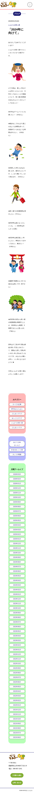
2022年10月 (17, 663)
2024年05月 (17, 576)
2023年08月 (17, 617)
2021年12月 (17, 709)
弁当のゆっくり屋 (17, 450)
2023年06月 (17, 626)
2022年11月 (17, 659)
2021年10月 (17, 719)
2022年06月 (17, 682)
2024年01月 (17, 594)
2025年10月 (17, 497)
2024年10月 (17, 553)
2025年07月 (17, 511)
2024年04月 (17, 580)
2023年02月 (17, 645)
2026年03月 (17, 474)
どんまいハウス (17, 427)
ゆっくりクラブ (17, 418)
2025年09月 (17, 502)
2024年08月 (17, 562)
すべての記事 (17, 404)
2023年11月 (17, 603)
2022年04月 (17, 691)
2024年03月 (17, 585)
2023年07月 (17, 622)
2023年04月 (17, 636)
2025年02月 (17, 534)
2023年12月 (17, 599)
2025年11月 (17, 493)
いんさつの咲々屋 (17, 423)
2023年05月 (17, 631)
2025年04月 (17, 525)
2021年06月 (17, 737)
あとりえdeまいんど (17, 443)
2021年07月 (17, 733)
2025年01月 (17, 539)
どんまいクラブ (17, 413)
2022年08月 (17, 673)
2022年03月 (17, 696)
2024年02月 (17, 589)
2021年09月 (17, 723)
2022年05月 (17, 686)
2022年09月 (17, 668)
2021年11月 (17, 714)
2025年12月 (17, 488)
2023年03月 (17, 640)
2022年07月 (17, 677)
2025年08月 (17, 506)
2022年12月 (17, 654)
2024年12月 (17, 543)
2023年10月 (17, 608)
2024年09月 (17, 557)
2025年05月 (17, 520)
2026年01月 (17, 483)
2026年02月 (17, 479)
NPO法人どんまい (17, 409)
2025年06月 (17, 516)
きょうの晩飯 (17, 454)
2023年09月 (17, 613)
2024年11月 (17, 548)
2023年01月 (17, 649)
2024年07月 (17, 566)
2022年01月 (17, 705)
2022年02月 (17, 700)
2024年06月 (17, 571)
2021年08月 (17, 728)
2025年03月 (17, 529)
